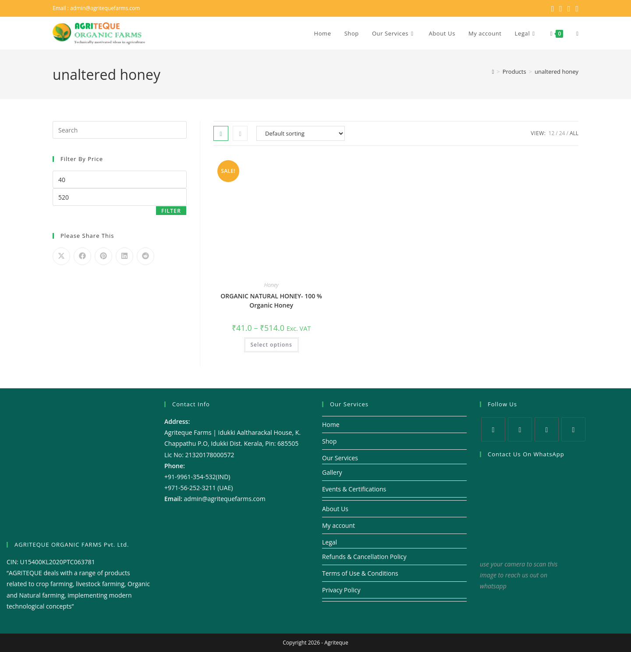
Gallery (332, 472)
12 (552, 133)
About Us (335, 509)
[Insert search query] (120, 130)
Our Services (340, 458)
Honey (271, 285)
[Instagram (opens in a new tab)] (569, 8)
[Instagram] (547, 429)
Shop (329, 441)
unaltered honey (556, 71)
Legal (329, 542)
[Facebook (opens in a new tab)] (561, 8)
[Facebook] (520, 429)
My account (338, 525)
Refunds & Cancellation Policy (364, 556)
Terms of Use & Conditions (360, 573)
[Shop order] (300, 133)
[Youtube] (573, 429)
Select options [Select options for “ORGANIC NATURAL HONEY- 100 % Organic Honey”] (271, 344)
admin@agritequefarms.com (105, 8)
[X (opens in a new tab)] (553, 8)
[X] (493, 429)
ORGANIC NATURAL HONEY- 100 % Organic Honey (271, 300)
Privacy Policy (341, 590)
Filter (171, 211)
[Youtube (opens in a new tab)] (575, 8)
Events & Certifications (354, 489)
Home (331, 424)
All (574, 133)
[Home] (493, 71)
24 (562, 133)
